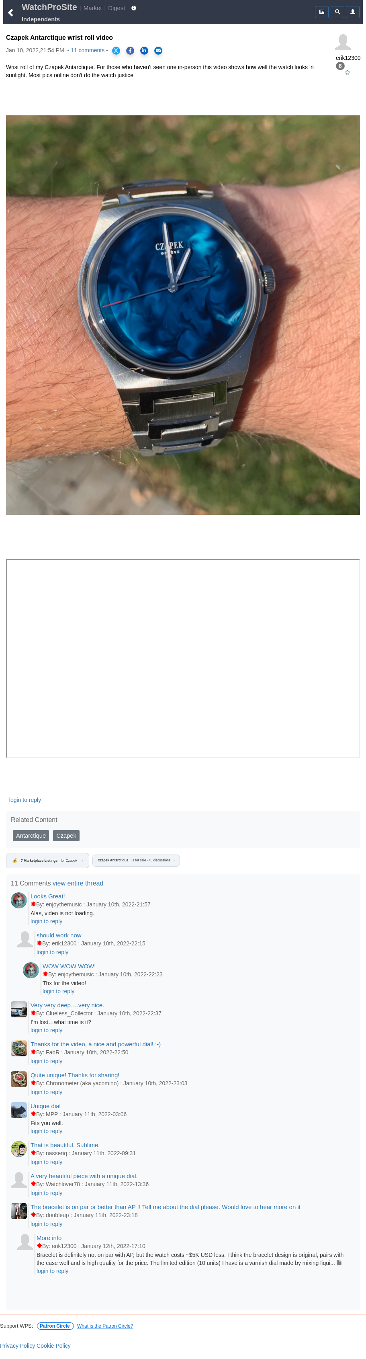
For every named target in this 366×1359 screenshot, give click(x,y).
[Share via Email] (158, 51)
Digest (116, 7)
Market (93, 7)
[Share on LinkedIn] (144, 51)
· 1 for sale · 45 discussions (136, 860)
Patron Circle (55, 1326)
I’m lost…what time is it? (61, 1022)
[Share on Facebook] (130, 51)
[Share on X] (116, 51)
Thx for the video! (64, 983)
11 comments (87, 50)
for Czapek (47, 860)
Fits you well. (47, 1123)
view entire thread (78, 883)
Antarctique (31, 835)
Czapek (66, 835)
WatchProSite (49, 7)
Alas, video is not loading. (62, 913)
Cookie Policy (54, 1346)
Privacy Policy (17, 1346)
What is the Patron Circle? (105, 1326)
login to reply (25, 800)
